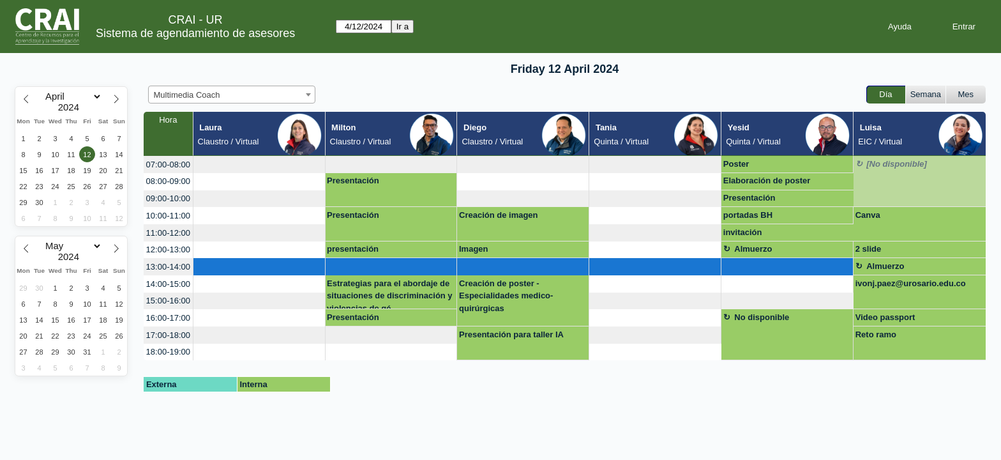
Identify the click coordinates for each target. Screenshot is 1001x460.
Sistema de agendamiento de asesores (195, 33)
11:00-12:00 (168, 233)
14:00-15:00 (168, 284)
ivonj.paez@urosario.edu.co (910, 283)
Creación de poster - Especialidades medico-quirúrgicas (506, 296)
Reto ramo (875, 334)
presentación (353, 249)
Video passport (885, 317)
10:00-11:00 (168, 215)
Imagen (473, 249)
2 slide (868, 249)
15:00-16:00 (168, 300)
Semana (925, 94)
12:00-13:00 (168, 249)
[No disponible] (896, 164)
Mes (966, 94)
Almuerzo (753, 249)
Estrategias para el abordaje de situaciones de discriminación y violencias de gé (390, 294)
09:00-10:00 (168, 198)
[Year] (71, 107)
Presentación (353, 180)
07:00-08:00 (168, 164)
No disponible (761, 317)
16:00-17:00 (168, 318)
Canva (867, 215)
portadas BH (747, 215)
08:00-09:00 (168, 181)
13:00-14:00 (168, 267)
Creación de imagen (498, 215)
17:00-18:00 (168, 335)
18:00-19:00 (168, 351)
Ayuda (900, 26)
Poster (736, 164)
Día (885, 94)
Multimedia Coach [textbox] (187, 95)
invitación (742, 232)
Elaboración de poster (767, 180)
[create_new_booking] (259, 164)
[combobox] (231, 94)
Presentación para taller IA (511, 334)
